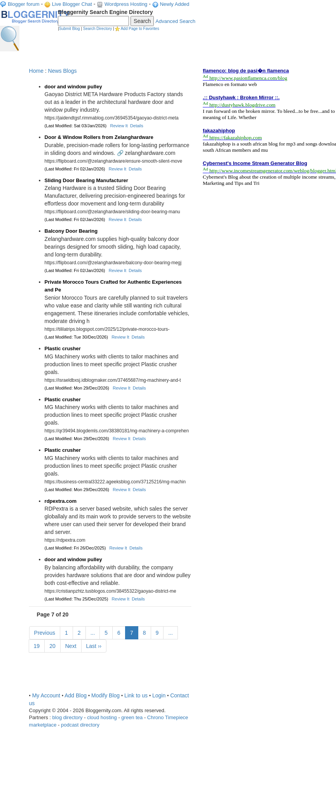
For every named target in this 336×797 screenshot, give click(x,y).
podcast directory (80, 725)
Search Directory (97, 28)
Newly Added (174, 4)
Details (136, 125)
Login (158, 695)
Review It (118, 125)
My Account (46, 695)
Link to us (136, 695)
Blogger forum (24, 4)
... (93, 633)
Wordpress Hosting (125, 4)
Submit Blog (69, 28)
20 (52, 646)
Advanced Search (175, 21)
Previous (44, 633)
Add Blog (75, 695)
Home (36, 71)
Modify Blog (105, 695)
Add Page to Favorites (140, 28)
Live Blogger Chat (72, 4)
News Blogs (62, 71)
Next (71, 646)
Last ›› (94, 646)
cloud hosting (102, 717)
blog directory (67, 717)
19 (37, 646)
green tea (132, 717)
